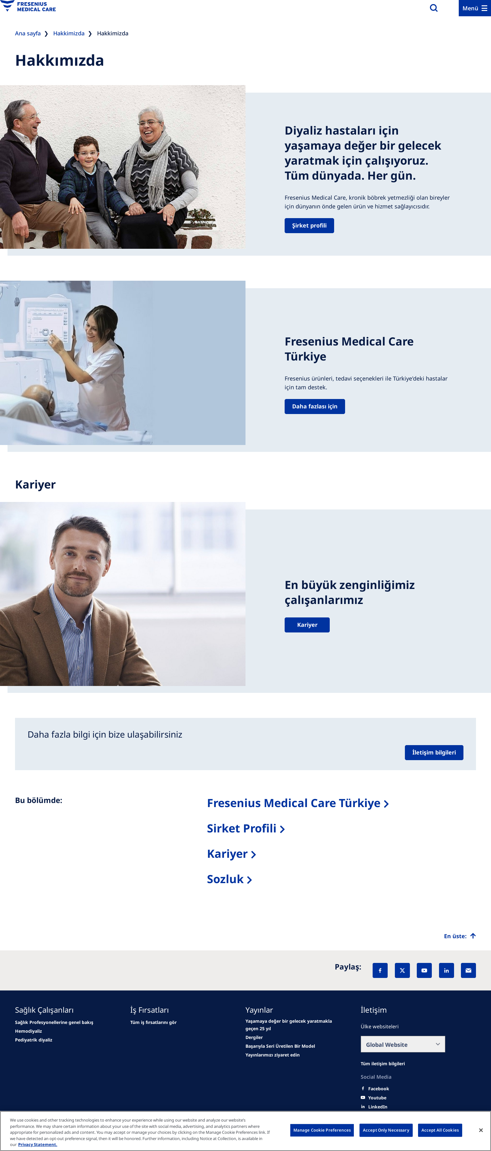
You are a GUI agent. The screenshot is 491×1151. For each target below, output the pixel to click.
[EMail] (468, 970)
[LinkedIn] (446, 970)
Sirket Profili (242, 828)
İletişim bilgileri (434, 752)
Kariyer (307, 624)
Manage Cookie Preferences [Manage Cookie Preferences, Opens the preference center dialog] (322, 1130)
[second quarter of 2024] (33, 1040)
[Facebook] (380, 970)
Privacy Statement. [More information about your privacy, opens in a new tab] (37, 1144)
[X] (402, 970)
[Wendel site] (28, 1031)
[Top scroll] (460, 936)
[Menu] (475, 8)
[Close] (481, 1130)
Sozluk (225, 879)
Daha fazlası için (315, 406)
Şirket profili (309, 225)
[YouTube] (424, 970)
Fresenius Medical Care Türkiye (293, 803)
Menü (470, 8)
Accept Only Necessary (386, 1130)
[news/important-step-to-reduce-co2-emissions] (54, 1022)
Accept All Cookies (440, 1130)
